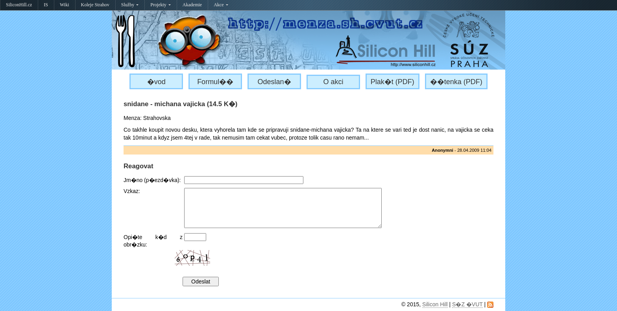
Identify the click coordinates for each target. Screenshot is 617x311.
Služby (130, 4)
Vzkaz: (132, 191)
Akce (221, 4)
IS (46, 4)
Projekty (160, 4)
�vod (156, 82)
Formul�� (215, 82)
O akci (333, 82)
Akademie (192, 4)
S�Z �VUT (467, 304)
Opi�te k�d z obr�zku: (153, 241)
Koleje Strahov (95, 4)
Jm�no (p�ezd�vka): (152, 180)
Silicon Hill (435, 304)
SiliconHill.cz (19, 4)
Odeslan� (274, 82)
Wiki (64, 4)
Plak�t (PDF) (392, 82)
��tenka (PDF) (456, 82)
